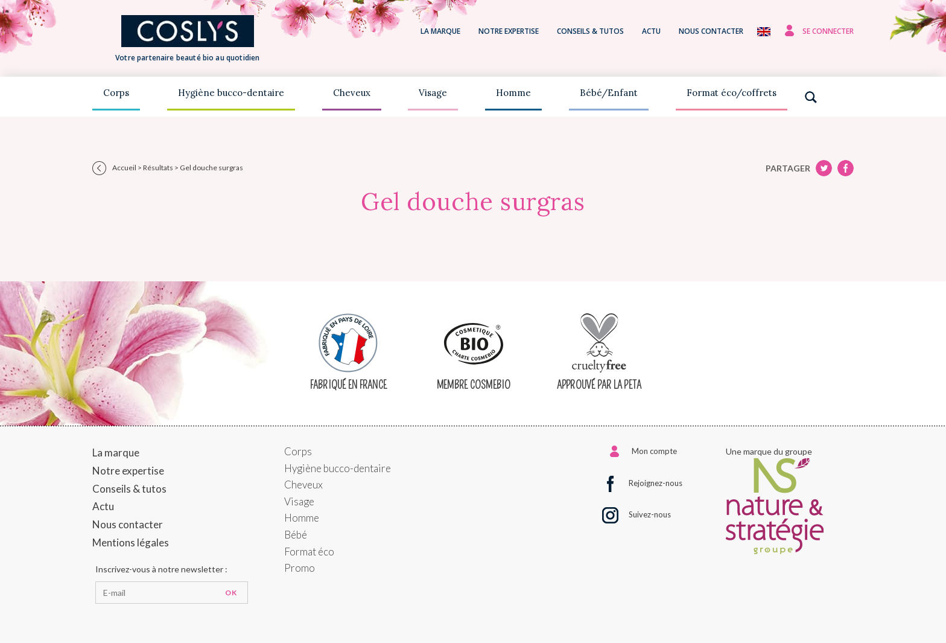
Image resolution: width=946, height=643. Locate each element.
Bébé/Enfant (609, 92)
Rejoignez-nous (655, 483)
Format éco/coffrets (731, 92)
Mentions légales (130, 542)
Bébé (295, 534)
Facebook (824, 168)
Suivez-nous (650, 514)
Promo (299, 567)
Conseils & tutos (590, 31)
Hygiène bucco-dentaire (231, 92)
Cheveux (351, 92)
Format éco (309, 551)
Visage (433, 92)
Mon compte (654, 451)
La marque (440, 31)
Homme (513, 92)
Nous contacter (711, 31)
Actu (651, 31)
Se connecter (828, 31)
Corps (116, 92)
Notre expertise (508, 31)
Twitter (845, 168)
